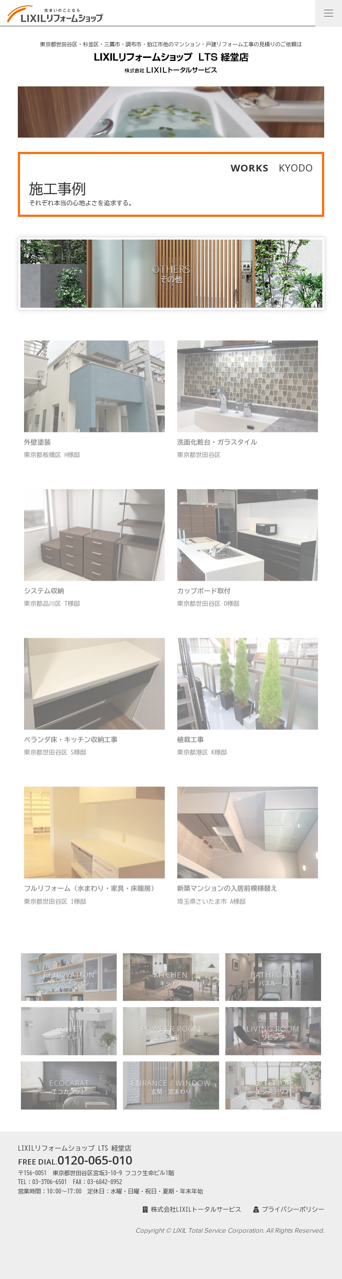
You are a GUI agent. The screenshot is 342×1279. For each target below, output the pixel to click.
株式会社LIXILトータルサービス (191, 1209)
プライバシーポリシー (288, 1209)
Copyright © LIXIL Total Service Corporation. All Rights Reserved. (229, 1230)
